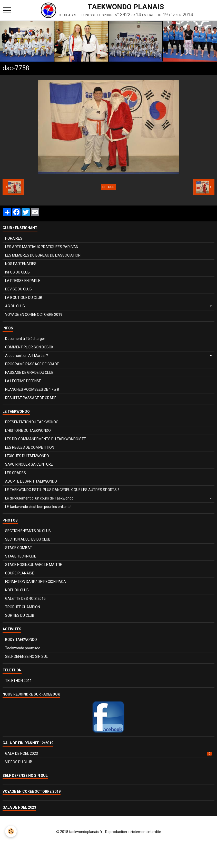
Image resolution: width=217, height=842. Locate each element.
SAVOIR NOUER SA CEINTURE (29, 464)
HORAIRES (13, 238)
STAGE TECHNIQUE (20, 556)
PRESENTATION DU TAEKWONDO (31, 422)
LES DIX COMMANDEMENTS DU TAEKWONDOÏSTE (45, 439)
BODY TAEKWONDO (21, 640)
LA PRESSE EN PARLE (22, 281)
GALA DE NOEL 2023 (108, 753)
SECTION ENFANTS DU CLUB (28, 531)
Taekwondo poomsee (22, 648)
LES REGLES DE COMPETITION (29, 447)
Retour (108, 187)
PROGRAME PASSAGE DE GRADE (32, 364)
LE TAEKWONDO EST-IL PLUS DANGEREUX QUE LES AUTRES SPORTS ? (62, 490)
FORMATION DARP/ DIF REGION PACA (35, 582)
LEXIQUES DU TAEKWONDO (27, 456)
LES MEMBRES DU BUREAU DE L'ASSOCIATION (43, 255)
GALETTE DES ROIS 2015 (25, 598)
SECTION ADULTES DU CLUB (28, 539)
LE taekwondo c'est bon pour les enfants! (38, 507)
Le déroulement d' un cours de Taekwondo (39, 498)
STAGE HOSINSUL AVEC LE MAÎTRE (33, 565)
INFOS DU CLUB (17, 272)
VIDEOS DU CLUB (18, 762)
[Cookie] (11, 831)
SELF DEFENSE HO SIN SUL (26, 656)
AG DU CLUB (15, 306)
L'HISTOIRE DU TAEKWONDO (28, 430)
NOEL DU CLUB (17, 590)
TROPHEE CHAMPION (22, 607)
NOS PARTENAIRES (20, 264)
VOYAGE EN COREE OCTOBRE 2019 (33, 314)
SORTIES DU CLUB (19, 615)
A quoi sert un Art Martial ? (26, 356)
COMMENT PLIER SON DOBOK (29, 347)
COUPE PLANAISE (19, 573)
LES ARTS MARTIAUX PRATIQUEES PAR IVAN (41, 247)
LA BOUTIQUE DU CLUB (23, 298)
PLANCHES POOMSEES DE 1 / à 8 (32, 389)
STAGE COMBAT (18, 548)
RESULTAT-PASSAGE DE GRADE (30, 398)
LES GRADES (15, 473)
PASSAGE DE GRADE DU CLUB (29, 372)
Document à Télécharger (25, 339)
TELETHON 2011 (18, 681)
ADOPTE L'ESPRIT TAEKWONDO (31, 481)
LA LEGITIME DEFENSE (23, 381)
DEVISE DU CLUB (18, 289)
